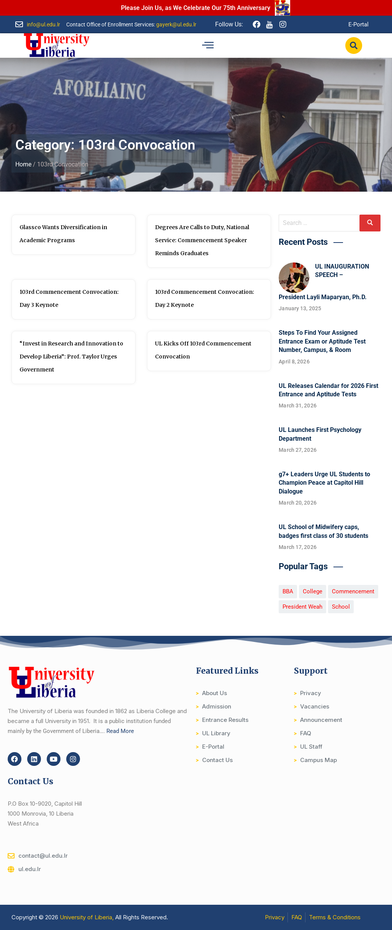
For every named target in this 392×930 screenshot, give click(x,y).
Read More (120, 731)
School (341, 606)
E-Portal (358, 24)
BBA (288, 591)
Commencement (353, 591)
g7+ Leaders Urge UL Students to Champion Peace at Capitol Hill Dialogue (324, 483)
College (312, 591)
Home (23, 164)
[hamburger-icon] (207, 45)
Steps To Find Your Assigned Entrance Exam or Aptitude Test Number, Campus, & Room (322, 341)
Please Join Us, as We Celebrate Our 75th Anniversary (195, 7)
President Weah (302, 606)
